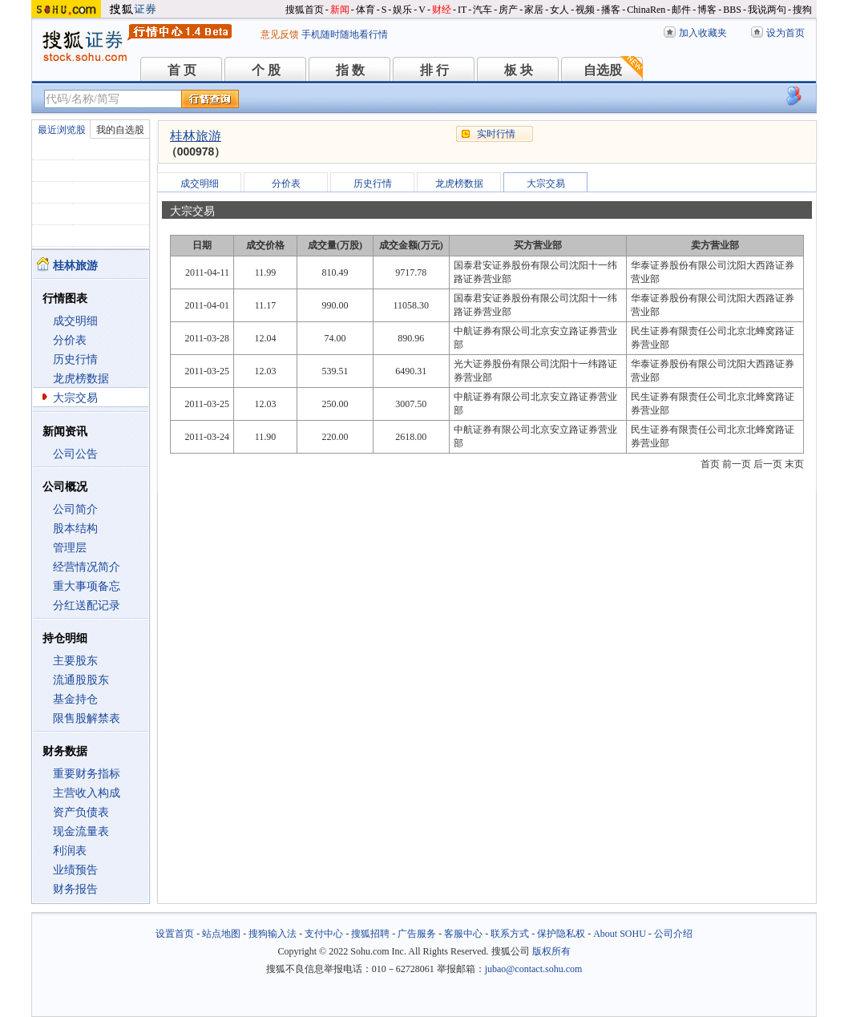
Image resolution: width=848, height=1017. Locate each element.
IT (462, 9)
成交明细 (75, 321)
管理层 (70, 548)
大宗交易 (75, 398)
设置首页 (174, 933)
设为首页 (785, 32)
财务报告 (75, 889)
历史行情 (75, 359)
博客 (707, 9)
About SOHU (619, 933)
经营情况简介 (86, 567)
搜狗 (802, 9)
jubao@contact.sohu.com (534, 969)
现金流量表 (81, 831)
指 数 (350, 70)
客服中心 (463, 933)
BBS (732, 9)
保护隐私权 (561, 933)
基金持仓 (75, 699)
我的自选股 (120, 129)
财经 (441, 9)
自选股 (603, 70)
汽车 (482, 9)
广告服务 (417, 933)
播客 (610, 9)
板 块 (518, 70)
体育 (365, 9)
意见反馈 (279, 34)
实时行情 (496, 133)
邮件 (681, 9)
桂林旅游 (195, 136)
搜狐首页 (304, 9)
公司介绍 (673, 933)
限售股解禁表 (86, 718)
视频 (585, 9)
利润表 (70, 851)
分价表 (70, 340)
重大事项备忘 (86, 586)
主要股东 (75, 661)
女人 (559, 9)
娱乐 (402, 9)
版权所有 (551, 951)
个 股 (266, 70)
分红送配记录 (86, 605)
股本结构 (75, 529)
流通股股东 (81, 680)
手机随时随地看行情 (344, 34)
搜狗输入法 (272, 933)
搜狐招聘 (370, 933)
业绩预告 (75, 870)
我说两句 (767, 9)
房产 (508, 9)
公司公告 (75, 454)
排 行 (434, 70)
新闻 (339, 9)
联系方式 (510, 933)
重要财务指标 (86, 774)
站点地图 (221, 933)
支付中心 (324, 933)
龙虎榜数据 (81, 379)
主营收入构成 (86, 793)
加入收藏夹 (703, 32)
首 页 (182, 70)
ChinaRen (646, 9)
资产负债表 (81, 812)
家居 (533, 9)
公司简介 (75, 509)
